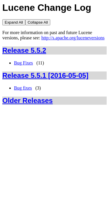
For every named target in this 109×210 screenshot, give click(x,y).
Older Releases (27, 100)
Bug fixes (23, 87)
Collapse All (38, 22)
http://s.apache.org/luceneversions (72, 37)
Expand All (14, 22)
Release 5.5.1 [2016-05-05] (45, 75)
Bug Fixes (23, 62)
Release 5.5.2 (24, 50)
